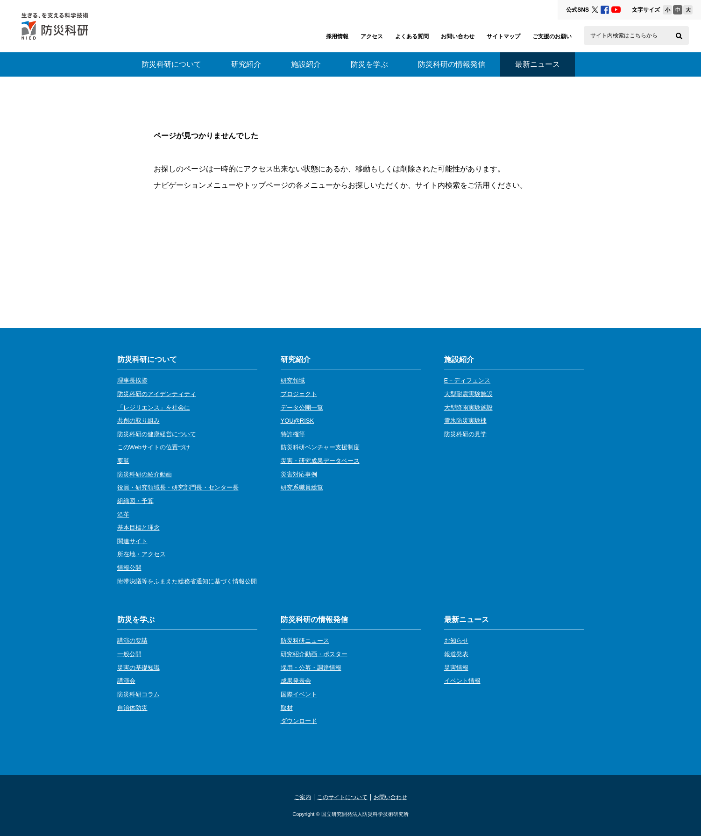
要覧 (123, 460)
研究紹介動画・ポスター (314, 654)
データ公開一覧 (302, 407)
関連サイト (132, 541)
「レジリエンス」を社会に (153, 407)
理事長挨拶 (132, 380)
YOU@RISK (297, 420)
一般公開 (129, 654)
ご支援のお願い (552, 36)
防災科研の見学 (465, 434)
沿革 (123, 514)
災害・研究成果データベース (320, 460)
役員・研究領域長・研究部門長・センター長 (178, 487)
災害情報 (456, 667)
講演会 (126, 680)
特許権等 (293, 434)
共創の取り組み (138, 420)
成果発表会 (296, 680)
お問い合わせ (457, 36)
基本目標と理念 (138, 527)
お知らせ (456, 640)
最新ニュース (466, 619)
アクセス (372, 36)
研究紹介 (246, 64)
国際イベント (299, 694)
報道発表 (456, 654)
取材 (287, 707)
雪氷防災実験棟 (465, 420)
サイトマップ (503, 36)
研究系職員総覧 (302, 487)
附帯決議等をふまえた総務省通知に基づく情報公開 (187, 581)
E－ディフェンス (467, 380)
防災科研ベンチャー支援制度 (320, 447)
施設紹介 (306, 64)
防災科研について (171, 64)
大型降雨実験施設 (468, 407)
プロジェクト (299, 393)
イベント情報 (462, 680)
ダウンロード (299, 720)
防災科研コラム (138, 694)
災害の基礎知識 (138, 667)
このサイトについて (342, 797)
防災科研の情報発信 (451, 64)
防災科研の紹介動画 (144, 474)
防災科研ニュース (305, 640)
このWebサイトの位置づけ (154, 447)
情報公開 (129, 567)
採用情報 (337, 36)
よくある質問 (412, 36)
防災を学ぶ (369, 64)
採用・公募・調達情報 (311, 667)
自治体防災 (132, 707)
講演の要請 (132, 640)
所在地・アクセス (141, 554)
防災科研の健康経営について (156, 434)
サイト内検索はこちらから (624, 35)
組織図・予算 (135, 500)
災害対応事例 (299, 474)
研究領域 (293, 380)
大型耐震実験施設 (468, 393)
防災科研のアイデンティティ (156, 393)
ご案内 (302, 797)
